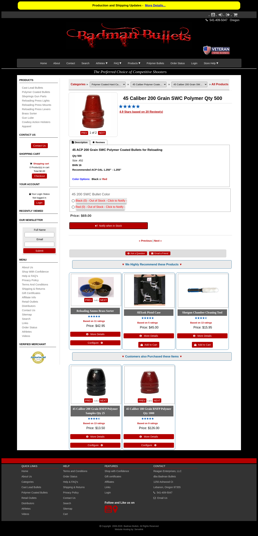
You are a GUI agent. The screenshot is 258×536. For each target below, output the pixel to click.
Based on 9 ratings (147, 423)
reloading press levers (36, 109)
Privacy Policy (30, 280)
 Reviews (98, 142)
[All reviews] (129, 107)
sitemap (27, 314)
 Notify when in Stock (108, 225)
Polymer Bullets (155, 63)
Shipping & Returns (74, 487)
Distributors (28, 503)
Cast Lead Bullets (31, 487)
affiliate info (29, 297)
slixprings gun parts (34, 96)
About (56, 63)
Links (108, 487)
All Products (220, 84)
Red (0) (80, 206)
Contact (70, 63)
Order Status (178, 63)
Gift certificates (31, 293)
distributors (29, 305)
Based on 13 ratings (201, 322)
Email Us (162, 498)
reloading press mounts (36, 104)
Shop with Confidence (35, 271)
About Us (27, 267)
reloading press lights (36, 100)
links (25, 323)
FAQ (116, 63)
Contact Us (39, 145)
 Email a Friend (159, 253)
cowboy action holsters (36, 121)
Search (85, 63)
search (26, 318)
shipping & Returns (33, 288)
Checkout (39, 176)
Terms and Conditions (35, 284)
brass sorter (29, 113)
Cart (65, 514)
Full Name (40, 229)
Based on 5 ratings (147, 322)
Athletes (26, 508)
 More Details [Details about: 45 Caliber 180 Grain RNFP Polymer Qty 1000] (149, 436)
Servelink (138, 529)
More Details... (155, 5)
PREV (84, 133)
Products (133, 63)
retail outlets (30, 301)
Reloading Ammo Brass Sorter (95, 310)
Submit (39, 251)
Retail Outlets (29, 498)
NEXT (102, 133)
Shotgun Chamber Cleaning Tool (202, 312)
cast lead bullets (32, 87)
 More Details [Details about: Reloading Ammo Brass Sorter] (95, 334)
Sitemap (67, 508)
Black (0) (81, 200)
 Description (80, 142)
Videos (26, 335)
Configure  (95, 343)
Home (43, 63)
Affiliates (109, 481)
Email (40, 239)
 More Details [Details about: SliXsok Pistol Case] (149, 336)
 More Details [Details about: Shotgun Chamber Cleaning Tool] (202, 336)
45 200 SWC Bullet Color (91, 194)
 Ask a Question (136, 253)
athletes (27, 331)
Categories (78, 84)
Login (194, 63)
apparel (26, 126)
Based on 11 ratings (94, 321)
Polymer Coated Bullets (35, 492)
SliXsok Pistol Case (149, 312)
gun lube (28, 117)
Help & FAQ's (30, 275)
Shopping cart (41, 163)
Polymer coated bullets (36, 91)
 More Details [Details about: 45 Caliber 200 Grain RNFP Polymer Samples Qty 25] (95, 436)
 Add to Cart (148, 345)
